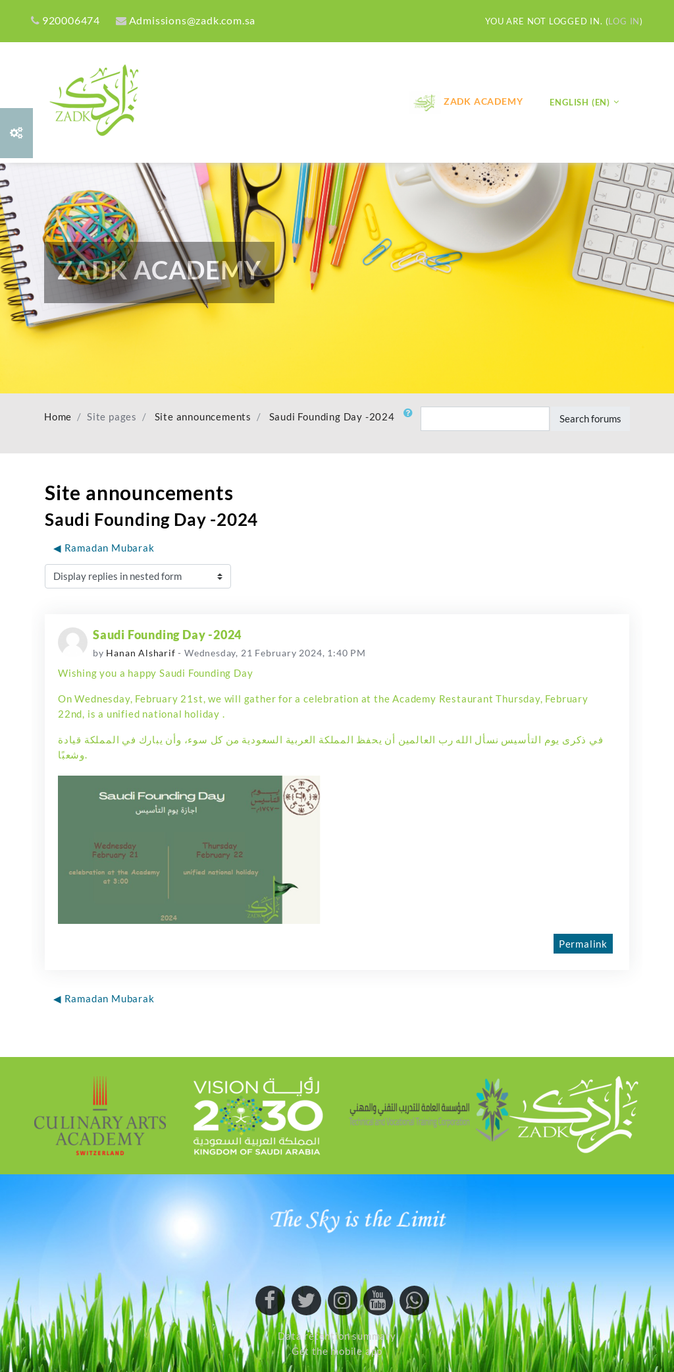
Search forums (590, 418)
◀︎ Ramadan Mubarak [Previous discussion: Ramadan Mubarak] (104, 548)
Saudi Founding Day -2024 (332, 416)
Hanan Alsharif (140, 652)
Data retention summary (337, 1336)
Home (58, 416)
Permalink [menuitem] (583, 944)
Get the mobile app (337, 1351)
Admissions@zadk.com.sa (185, 20)
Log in (624, 21)
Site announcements (203, 416)
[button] (410, 419)
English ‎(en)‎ (580, 102)
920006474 (65, 20)
